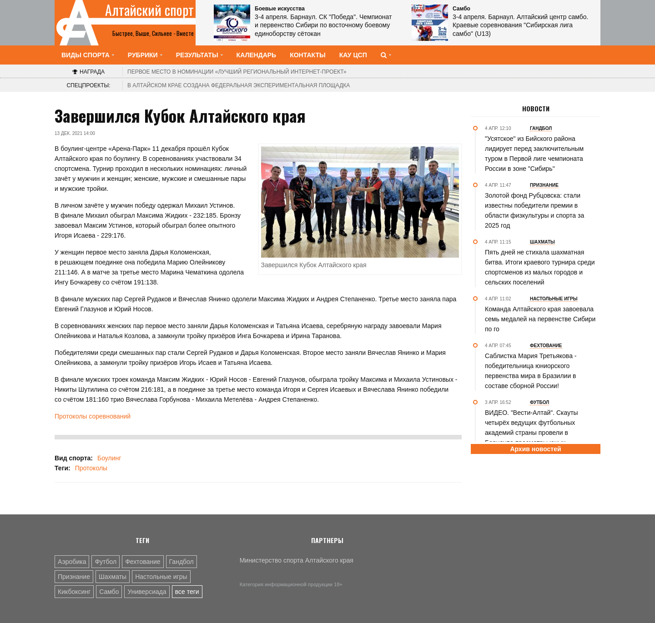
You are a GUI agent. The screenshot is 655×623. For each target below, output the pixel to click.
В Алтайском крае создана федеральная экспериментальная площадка (238, 85)
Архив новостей (535, 449)
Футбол (105, 561)
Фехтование (142, 561)
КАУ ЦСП (353, 55)
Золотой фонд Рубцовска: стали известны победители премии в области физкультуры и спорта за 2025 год (534, 210)
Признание (74, 576)
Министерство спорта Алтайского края (296, 560)
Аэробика (72, 561)
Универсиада (146, 591)
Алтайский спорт (149, 10)
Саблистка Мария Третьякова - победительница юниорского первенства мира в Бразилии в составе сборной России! (530, 370)
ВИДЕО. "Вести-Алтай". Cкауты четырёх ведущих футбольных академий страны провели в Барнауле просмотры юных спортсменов (531, 432)
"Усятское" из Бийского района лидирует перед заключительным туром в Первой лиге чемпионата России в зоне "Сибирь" (534, 153)
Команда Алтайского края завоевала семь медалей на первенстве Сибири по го (540, 319)
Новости (535, 108)
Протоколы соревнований (93, 416)
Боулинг (109, 458)
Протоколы (91, 468)
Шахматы (112, 576)
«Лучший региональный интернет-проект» (237, 72)
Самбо (109, 591)
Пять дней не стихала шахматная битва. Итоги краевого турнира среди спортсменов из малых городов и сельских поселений (540, 267)
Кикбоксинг (74, 591)
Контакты (307, 55)
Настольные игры (161, 576)
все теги (187, 591)
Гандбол (181, 561)
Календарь (257, 55)
